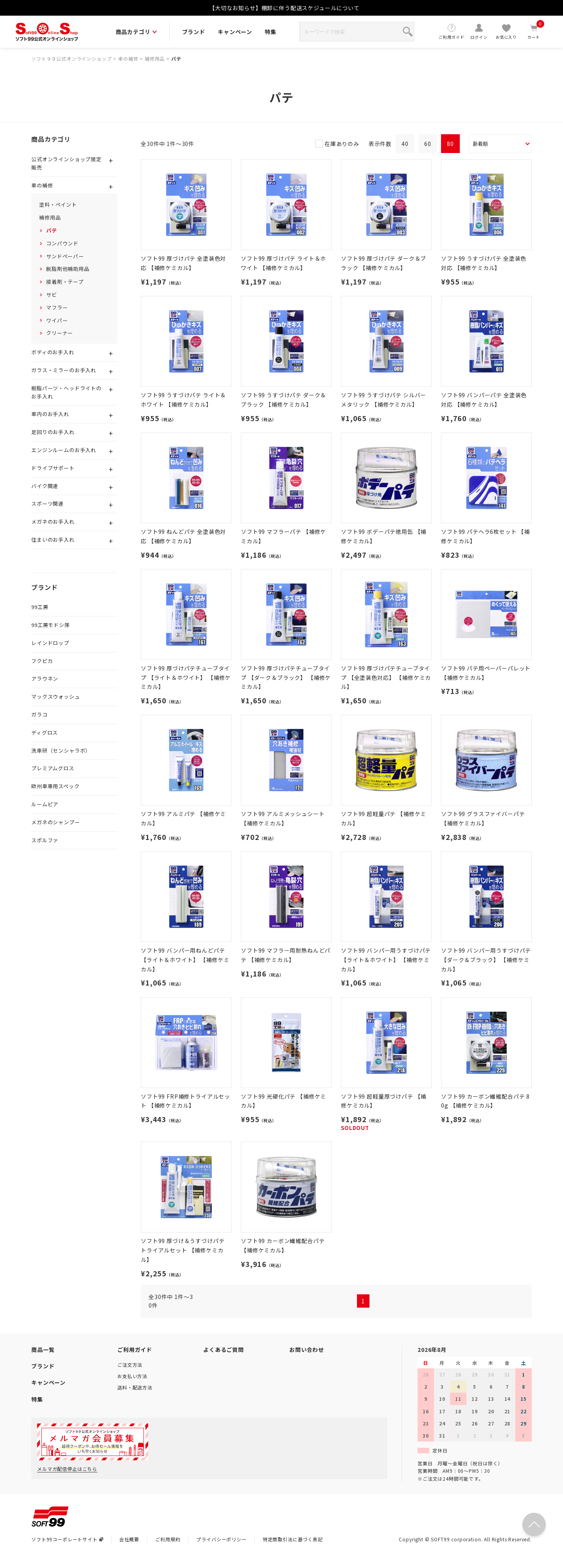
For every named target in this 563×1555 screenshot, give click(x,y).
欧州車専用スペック (55, 786)
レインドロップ (50, 643)
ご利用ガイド (451, 31)
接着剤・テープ (65, 281)
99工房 (39, 607)
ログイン (479, 31)
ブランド (193, 32)
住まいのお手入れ (53, 539)
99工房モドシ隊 (50, 625)
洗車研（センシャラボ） (61, 750)
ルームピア (44, 804)
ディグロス (44, 732)
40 (405, 144)
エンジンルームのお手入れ (63, 450)
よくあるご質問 (223, 1349)
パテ (176, 58)
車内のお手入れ (50, 414)
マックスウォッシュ (55, 696)
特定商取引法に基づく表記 (293, 1539)
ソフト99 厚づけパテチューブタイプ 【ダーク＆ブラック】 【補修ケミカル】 (286, 677)
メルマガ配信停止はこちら (67, 1468)
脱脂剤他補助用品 (68, 268)
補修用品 (155, 58)
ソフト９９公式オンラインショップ (71, 58)
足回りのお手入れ (53, 432)
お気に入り (506, 31)
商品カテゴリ (136, 32)
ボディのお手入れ (52, 352)
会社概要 (129, 1539)
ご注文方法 (129, 1364)
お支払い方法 (132, 1376)
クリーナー (59, 333)
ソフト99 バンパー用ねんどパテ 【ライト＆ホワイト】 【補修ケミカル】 (185, 959)
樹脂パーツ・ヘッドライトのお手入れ (66, 392)
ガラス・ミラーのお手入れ (63, 370)
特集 (270, 32)
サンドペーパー (65, 256)
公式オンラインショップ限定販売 (66, 163)
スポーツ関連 (47, 503)
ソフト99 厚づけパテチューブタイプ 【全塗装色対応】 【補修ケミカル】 (386, 677)
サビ (51, 294)
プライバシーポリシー (221, 1539)
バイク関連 (44, 486)
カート (533, 31)
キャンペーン (235, 32)
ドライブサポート (53, 468)
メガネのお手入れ (53, 521)
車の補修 (128, 58)
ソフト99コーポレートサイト (67, 1539)
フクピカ (42, 661)
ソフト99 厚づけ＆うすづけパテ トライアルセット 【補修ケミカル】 (182, 1250)
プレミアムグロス (52, 768)
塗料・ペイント (58, 204)
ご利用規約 (167, 1539)
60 (427, 144)
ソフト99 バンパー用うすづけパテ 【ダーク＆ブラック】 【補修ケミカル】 (486, 959)
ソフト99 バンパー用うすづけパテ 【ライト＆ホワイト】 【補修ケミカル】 (386, 959)
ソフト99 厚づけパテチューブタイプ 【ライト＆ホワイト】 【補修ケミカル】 (186, 677)
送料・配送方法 (134, 1387)
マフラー (57, 307)
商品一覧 (42, 1349)
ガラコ (39, 714)
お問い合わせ (306, 1349)
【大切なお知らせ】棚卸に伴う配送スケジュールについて (284, 8)
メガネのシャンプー (55, 822)
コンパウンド (62, 243)
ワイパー (57, 320)
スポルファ (44, 840)
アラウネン (44, 678)
